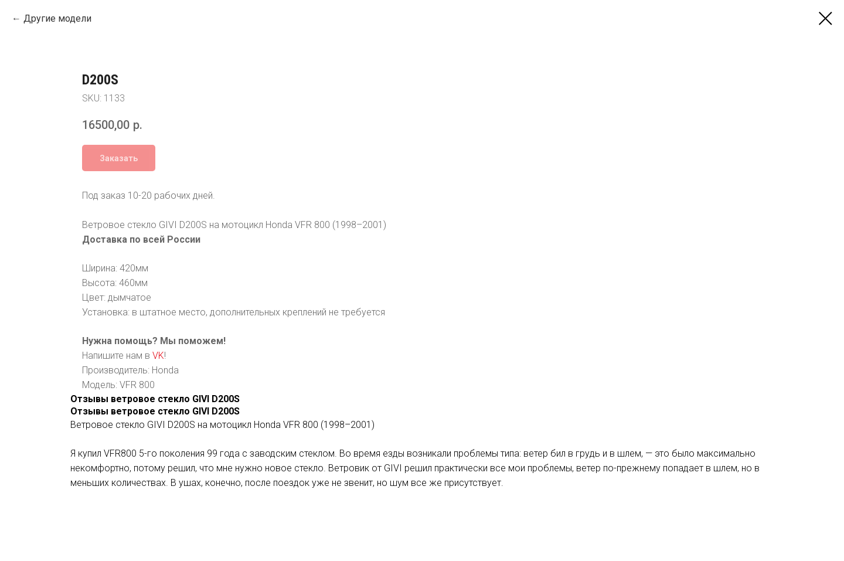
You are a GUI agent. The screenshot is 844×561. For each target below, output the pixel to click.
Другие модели (57, 18)
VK (510, 355)
